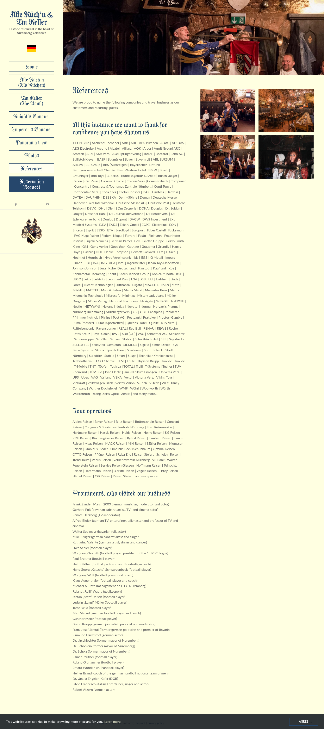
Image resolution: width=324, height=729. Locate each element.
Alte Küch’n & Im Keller (31, 17)
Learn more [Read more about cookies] (112, 721)
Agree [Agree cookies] (303, 721)
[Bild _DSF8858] (229, 158)
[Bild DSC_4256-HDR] (287, 112)
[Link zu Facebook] (16, 204)
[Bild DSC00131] (287, 158)
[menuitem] (31, 66)
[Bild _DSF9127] (229, 112)
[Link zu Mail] (47, 204)
